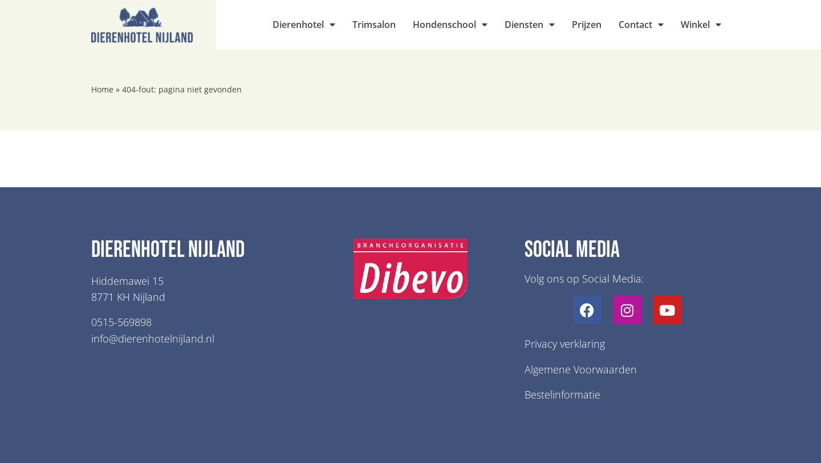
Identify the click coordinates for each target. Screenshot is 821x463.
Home (102, 89)
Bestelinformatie (562, 394)
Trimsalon (374, 24)
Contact (641, 24)
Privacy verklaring (565, 344)
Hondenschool (450, 24)
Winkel (701, 24)
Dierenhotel (304, 24)
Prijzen (586, 24)
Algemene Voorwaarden (581, 369)
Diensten (530, 24)
